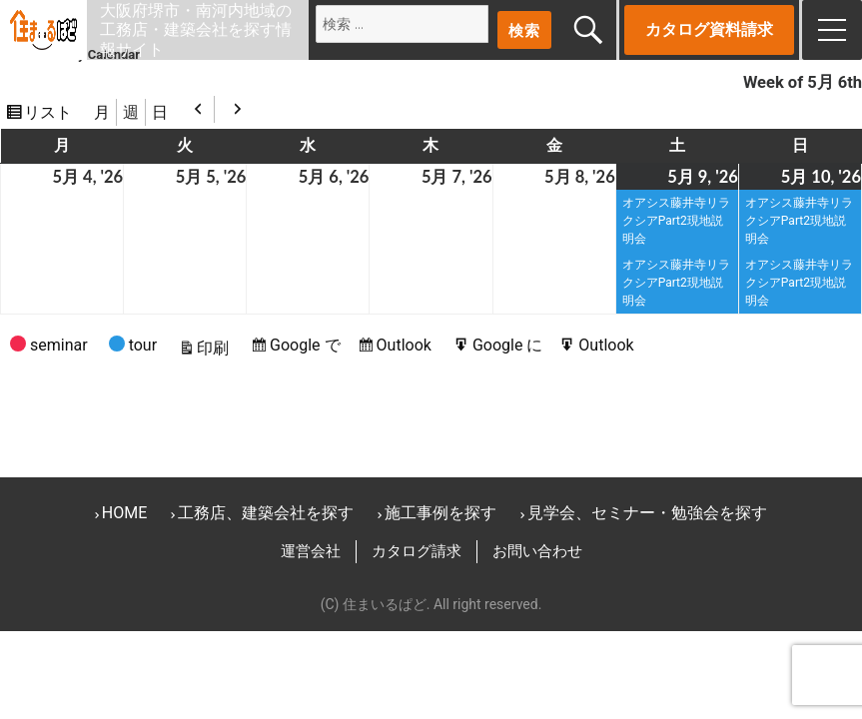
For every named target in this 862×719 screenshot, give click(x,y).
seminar (49, 348)
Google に (510, 345)
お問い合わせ (537, 551)
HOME (124, 512)
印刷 (216, 348)
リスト (51, 112)
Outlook (406, 345)
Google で (308, 345)
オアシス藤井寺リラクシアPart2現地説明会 (676, 221)
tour (133, 348)
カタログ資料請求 (709, 29)
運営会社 (311, 551)
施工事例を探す (440, 512)
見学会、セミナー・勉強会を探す (647, 512)
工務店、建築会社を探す (266, 512)
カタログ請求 (416, 551)
